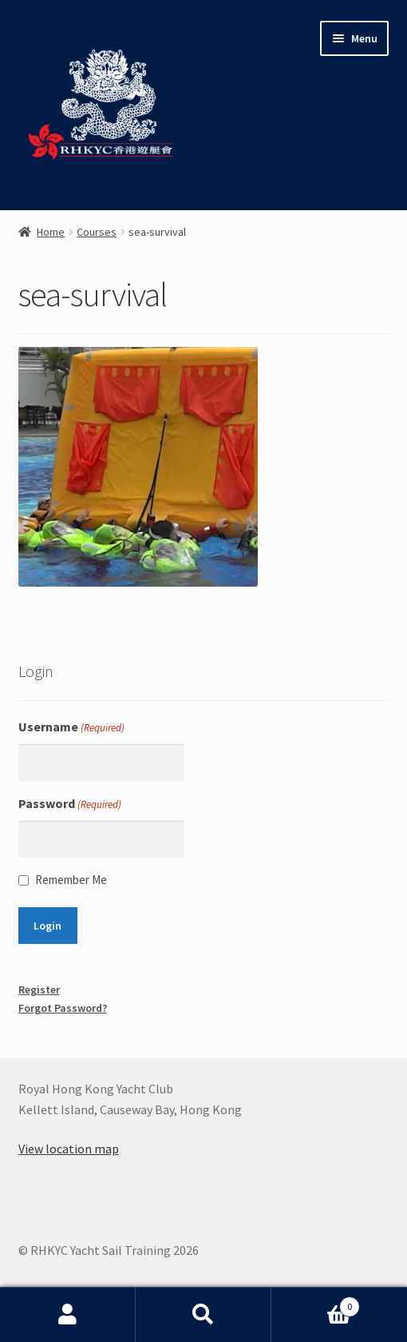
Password (69, 804)
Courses (97, 232)
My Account (68, 1315)
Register (39, 989)
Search (203, 1315)
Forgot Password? (62, 1008)
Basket (315, 1303)
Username (71, 727)
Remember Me (71, 879)
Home (51, 232)
